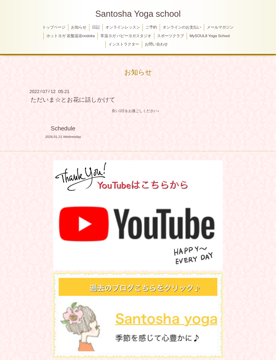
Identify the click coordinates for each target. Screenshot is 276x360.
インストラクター (123, 44)
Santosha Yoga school (138, 14)
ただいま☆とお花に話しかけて (73, 99)
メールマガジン (220, 27)
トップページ (53, 27)
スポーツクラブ (170, 36)
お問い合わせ (156, 44)
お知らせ (78, 27)
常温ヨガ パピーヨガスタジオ (126, 36)
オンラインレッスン (122, 27)
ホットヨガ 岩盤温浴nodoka (70, 36)
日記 (96, 27)
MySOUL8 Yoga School (210, 36)
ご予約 (151, 27)
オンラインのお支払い (182, 27)
